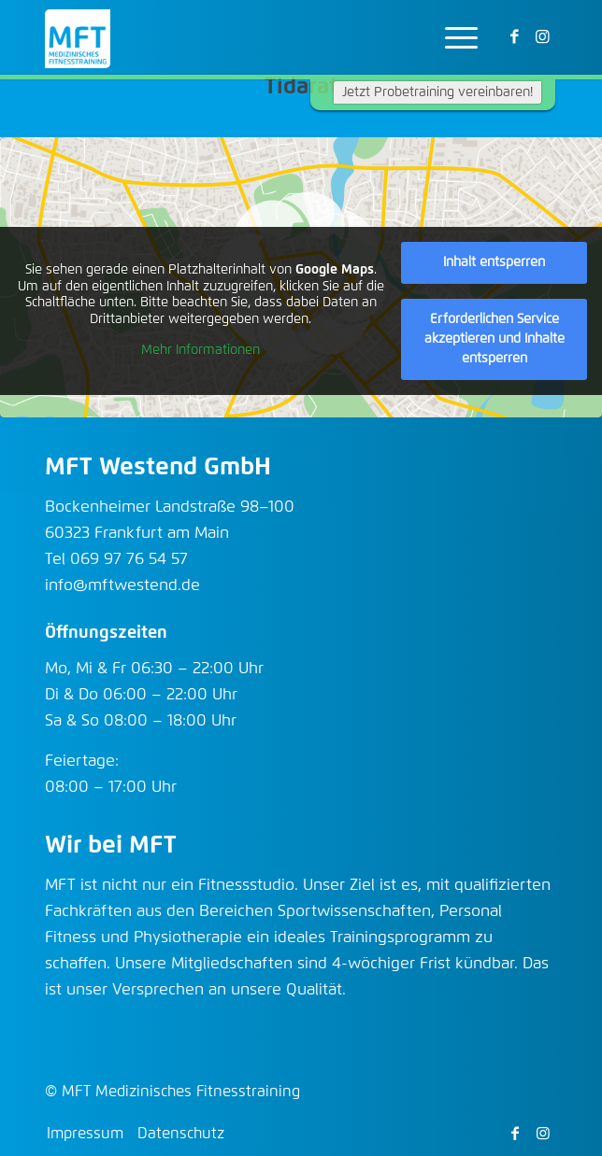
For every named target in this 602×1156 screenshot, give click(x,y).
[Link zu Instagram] (543, 37)
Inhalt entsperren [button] (494, 262)
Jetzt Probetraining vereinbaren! (437, 92)
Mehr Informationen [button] (200, 351)
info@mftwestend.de (122, 586)
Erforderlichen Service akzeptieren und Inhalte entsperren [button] (494, 339)
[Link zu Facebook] (515, 37)
